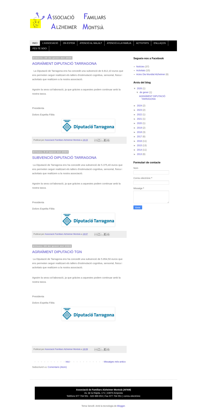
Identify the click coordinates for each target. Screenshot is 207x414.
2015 (140, 145)
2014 (140, 149)
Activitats (140, 70)
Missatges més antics (114, 361)
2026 (140, 88)
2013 (140, 154)
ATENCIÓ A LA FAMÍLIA (119, 43)
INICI (35, 43)
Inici (68, 361)
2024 (140, 105)
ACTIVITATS (142, 43)
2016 (140, 141)
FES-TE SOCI (40, 48)
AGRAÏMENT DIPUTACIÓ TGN (57, 252)
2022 (140, 114)
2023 (140, 110)
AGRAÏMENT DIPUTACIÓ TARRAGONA (64, 64)
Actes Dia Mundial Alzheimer (150, 74)
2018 (140, 132)
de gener (144, 92)
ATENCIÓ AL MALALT (91, 43)
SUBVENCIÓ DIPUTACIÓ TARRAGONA (64, 158)
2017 (140, 136)
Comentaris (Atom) (57, 367)
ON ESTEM (69, 43)
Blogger (121, 406)
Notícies (140, 66)
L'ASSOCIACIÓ (50, 43)
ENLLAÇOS (160, 43)
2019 (140, 127)
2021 (140, 119)
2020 (140, 123)
